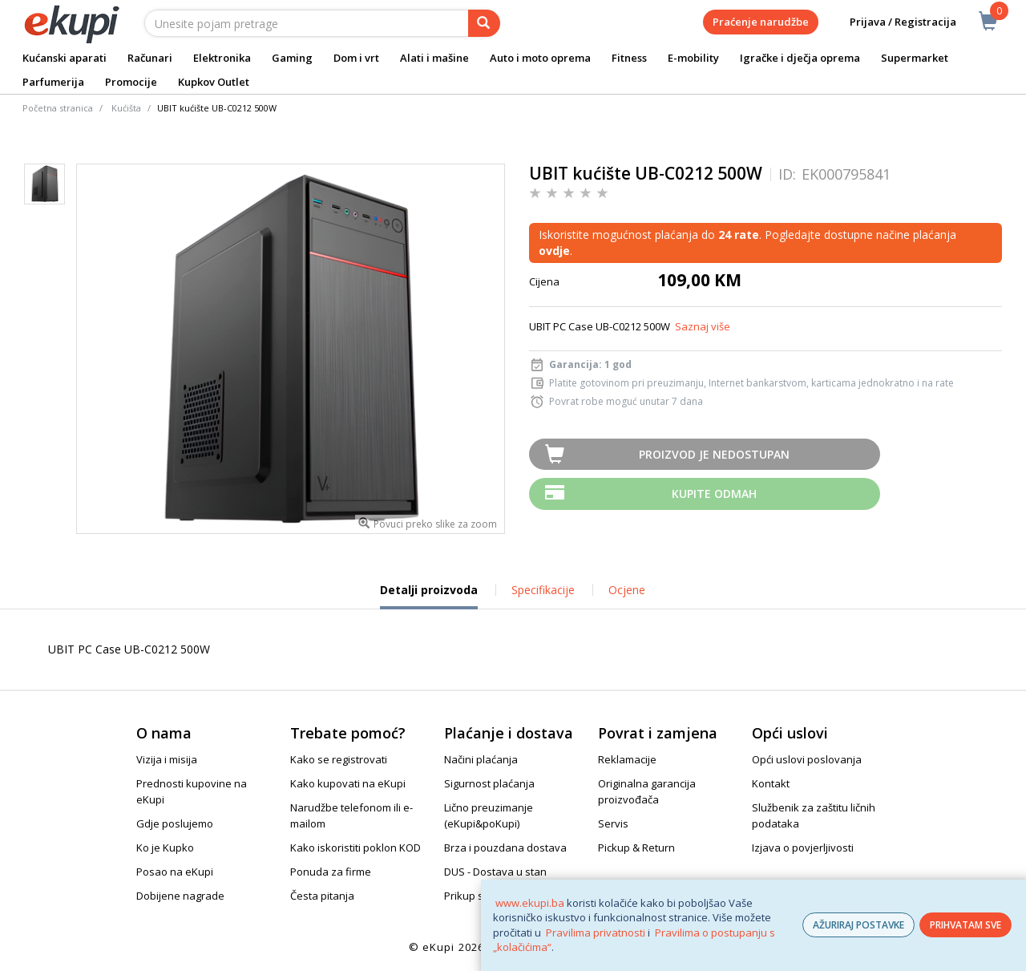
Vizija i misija (166, 759)
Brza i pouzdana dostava (505, 847)
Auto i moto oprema (540, 58)
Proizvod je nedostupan (714, 454)
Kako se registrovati (338, 759)
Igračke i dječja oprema (800, 58)
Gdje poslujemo (174, 823)
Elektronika (222, 58)
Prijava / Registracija (891, 22)
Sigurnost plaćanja (489, 783)
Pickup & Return (636, 847)
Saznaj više (702, 326)
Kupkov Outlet (213, 82)
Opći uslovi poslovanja (807, 759)
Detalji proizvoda (429, 595)
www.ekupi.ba (529, 903)
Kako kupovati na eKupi (348, 783)
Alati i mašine (434, 58)
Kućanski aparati (64, 58)
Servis (613, 823)
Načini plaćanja (481, 759)
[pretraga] (484, 23)
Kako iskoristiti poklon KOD (355, 847)
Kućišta (126, 108)
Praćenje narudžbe (761, 21)
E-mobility (693, 58)
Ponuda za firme (330, 871)
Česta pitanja (322, 895)
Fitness (629, 58)
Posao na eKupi (174, 871)
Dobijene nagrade (180, 895)
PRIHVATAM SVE (965, 925)
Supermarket (914, 58)
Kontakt (771, 783)
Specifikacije (543, 589)
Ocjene (626, 589)
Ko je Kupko (165, 847)
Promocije (131, 82)
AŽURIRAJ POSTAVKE (858, 925)
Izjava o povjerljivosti (803, 847)
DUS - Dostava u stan (495, 871)
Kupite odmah (714, 493)
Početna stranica (57, 108)
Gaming (292, 58)
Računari (149, 58)
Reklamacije (627, 759)
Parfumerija (53, 82)
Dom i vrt (356, 58)
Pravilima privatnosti (595, 932)
